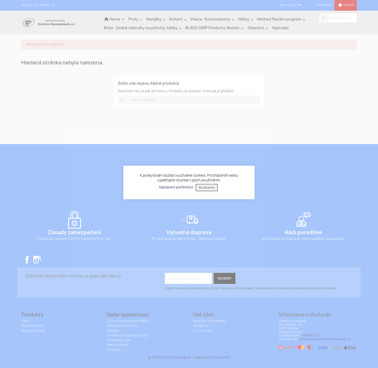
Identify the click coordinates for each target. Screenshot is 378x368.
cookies (199, 175)
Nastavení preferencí (176, 187)
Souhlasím (206, 187)
